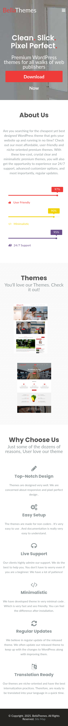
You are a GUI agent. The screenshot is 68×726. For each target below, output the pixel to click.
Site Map (40, 719)
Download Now (34, 78)
